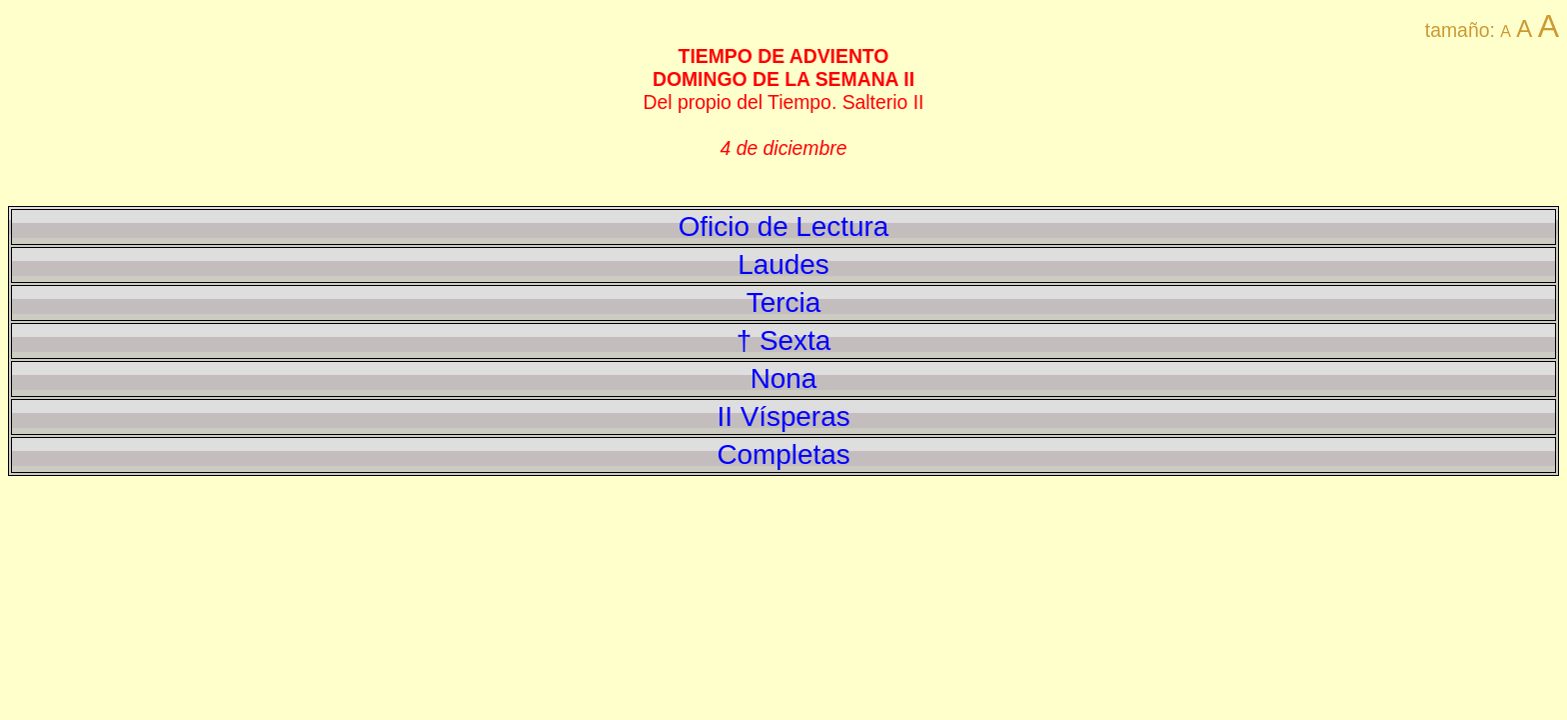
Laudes (783, 264)
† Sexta (783, 340)
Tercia (783, 302)
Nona (784, 378)
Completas (783, 454)
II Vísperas (783, 416)
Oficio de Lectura (784, 226)
